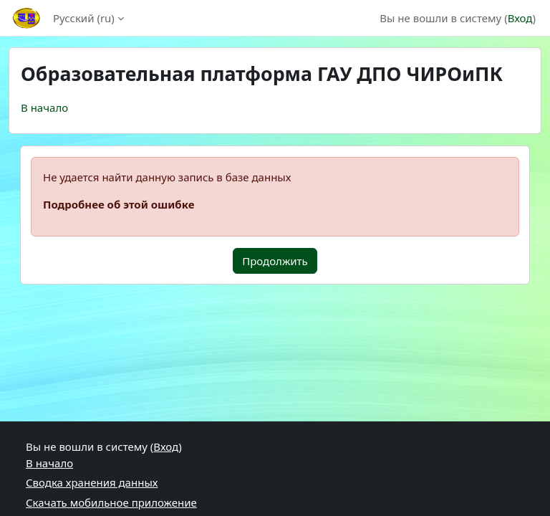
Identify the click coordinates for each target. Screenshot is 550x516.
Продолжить (275, 261)
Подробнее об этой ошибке (118, 204)
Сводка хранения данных (92, 482)
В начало (44, 107)
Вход (520, 18)
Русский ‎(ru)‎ (84, 18)
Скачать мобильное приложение (111, 502)
